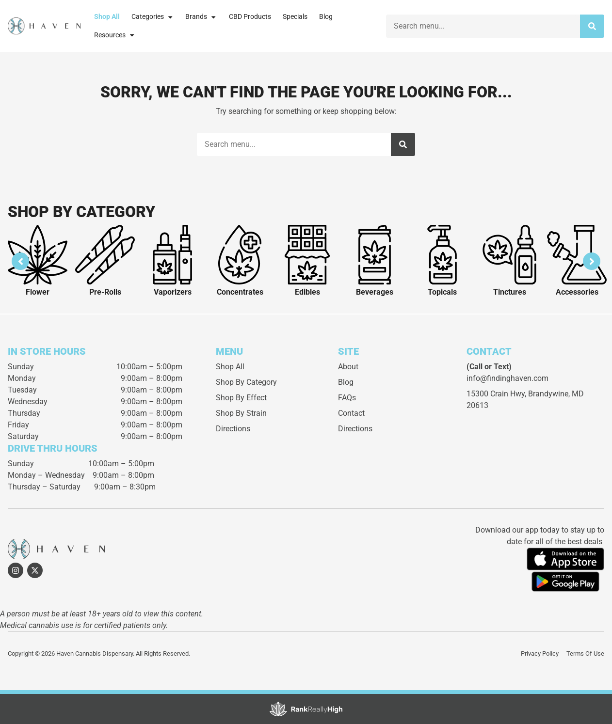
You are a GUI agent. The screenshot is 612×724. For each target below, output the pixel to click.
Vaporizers (173, 292)
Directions (233, 428)
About (348, 366)
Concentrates (240, 292)
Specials (295, 17)
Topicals (442, 292)
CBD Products (250, 17)
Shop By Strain (241, 413)
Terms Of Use (585, 653)
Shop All (107, 17)
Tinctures (509, 292)
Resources (114, 35)
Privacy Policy (540, 653)
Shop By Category (246, 382)
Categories (152, 17)
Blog (326, 17)
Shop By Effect (241, 397)
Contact (351, 413)
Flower (37, 292)
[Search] (592, 26)
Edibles (307, 292)
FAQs (347, 397)
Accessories (577, 292)
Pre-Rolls (105, 292)
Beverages (374, 292)
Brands (201, 17)
